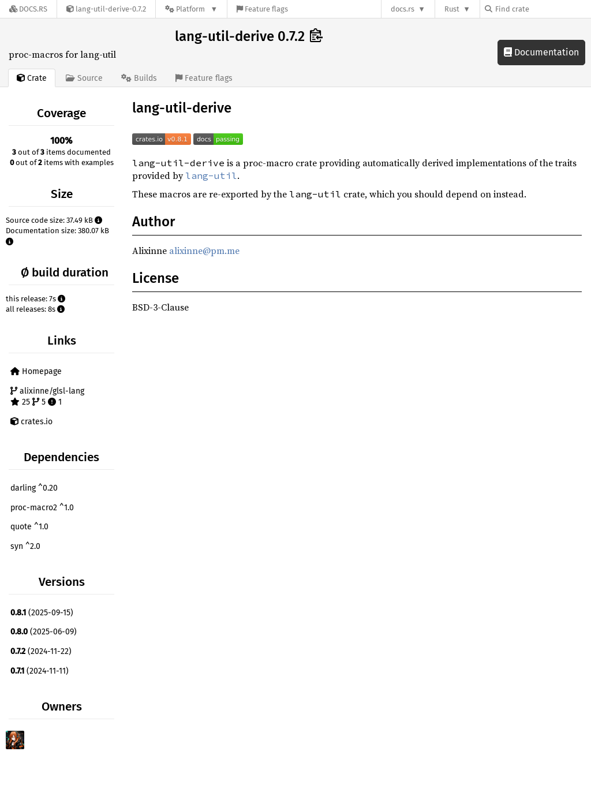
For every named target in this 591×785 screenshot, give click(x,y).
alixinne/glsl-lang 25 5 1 (47, 397)
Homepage (36, 371)
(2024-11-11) (39, 671)
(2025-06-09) (43, 632)
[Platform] (191, 9)
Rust (451, 9)
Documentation (541, 52)
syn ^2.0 (25, 546)
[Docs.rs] (28, 9)
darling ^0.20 (34, 488)
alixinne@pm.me (204, 250)
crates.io (31, 422)
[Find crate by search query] (542, 9)
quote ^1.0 (29, 527)
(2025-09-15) (41, 613)
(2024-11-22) (41, 651)
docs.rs (402, 9)
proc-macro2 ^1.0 (42, 508)
